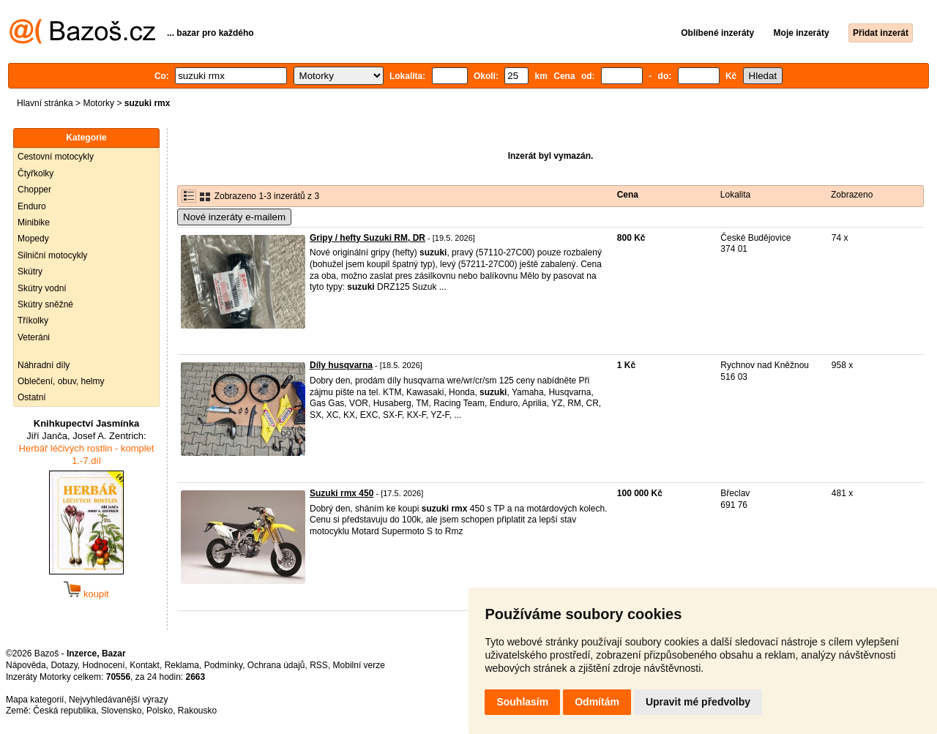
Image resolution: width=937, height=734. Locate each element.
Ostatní (32, 397)
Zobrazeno (852, 195)
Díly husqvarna (341, 365)
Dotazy (64, 665)
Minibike (34, 222)
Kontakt (145, 665)
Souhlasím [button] (522, 702)
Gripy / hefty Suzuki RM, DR (367, 238)
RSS (319, 665)
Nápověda (26, 665)
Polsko (159, 710)
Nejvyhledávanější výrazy (118, 699)
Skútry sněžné (45, 304)
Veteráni (34, 337)
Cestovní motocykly (56, 156)
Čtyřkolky (35, 173)
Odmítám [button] (597, 702)
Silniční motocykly (52, 255)
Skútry (30, 271)
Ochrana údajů (276, 665)
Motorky (98, 103)
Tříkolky (33, 320)
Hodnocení (104, 665)
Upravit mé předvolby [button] (698, 702)
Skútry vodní (42, 288)
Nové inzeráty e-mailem (234, 216)
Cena (627, 195)
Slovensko (121, 710)
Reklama (182, 665)
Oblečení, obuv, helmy (61, 381)
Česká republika (64, 710)
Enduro (32, 206)
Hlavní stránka (45, 103)
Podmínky (223, 665)
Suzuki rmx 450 (341, 493)
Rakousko (197, 710)
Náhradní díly (44, 365)
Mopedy (33, 238)
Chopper (34, 189)
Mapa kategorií (35, 699)
